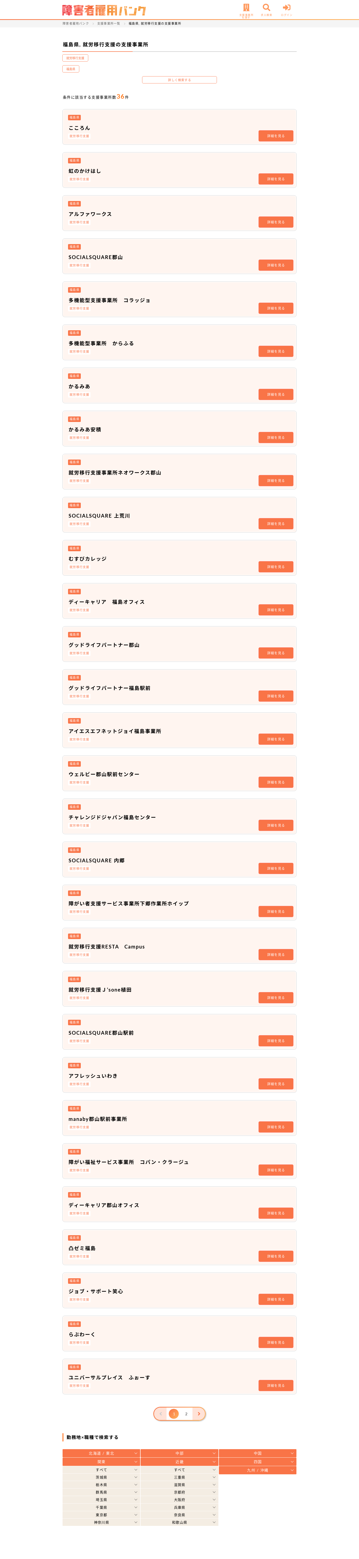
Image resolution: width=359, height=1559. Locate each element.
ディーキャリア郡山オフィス (104, 1205)
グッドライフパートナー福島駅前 (110, 688)
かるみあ (79, 386)
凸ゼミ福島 (82, 1248)
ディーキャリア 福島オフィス (107, 602)
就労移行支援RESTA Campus (107, 946)
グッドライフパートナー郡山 (104, 645)
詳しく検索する (179, 80)
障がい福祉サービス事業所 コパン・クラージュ (129, 1162)
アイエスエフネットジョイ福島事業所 (115, 731)
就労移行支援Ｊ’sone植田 (100, 990)
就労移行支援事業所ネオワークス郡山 (115, 472)
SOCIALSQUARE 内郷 (97, 860)
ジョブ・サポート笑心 (96, 1291)
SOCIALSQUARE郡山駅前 (101, 1033)
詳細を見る (276, 136)
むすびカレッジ (88, 559)
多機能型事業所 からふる (101, 343)
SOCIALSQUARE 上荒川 (99, 516)
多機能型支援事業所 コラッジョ (110, 300)
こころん (79, 128)
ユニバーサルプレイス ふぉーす (110, 1377)
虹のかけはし (85, 171)
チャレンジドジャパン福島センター (112, 817)
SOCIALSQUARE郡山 (96, 257)
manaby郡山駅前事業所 (98, 1119)
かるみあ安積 (85, 429)
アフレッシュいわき (93, 1076)
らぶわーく (82, 1334)
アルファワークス (90, 214)
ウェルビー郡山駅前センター (104, 774)
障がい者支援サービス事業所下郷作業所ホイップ (129, 903)
